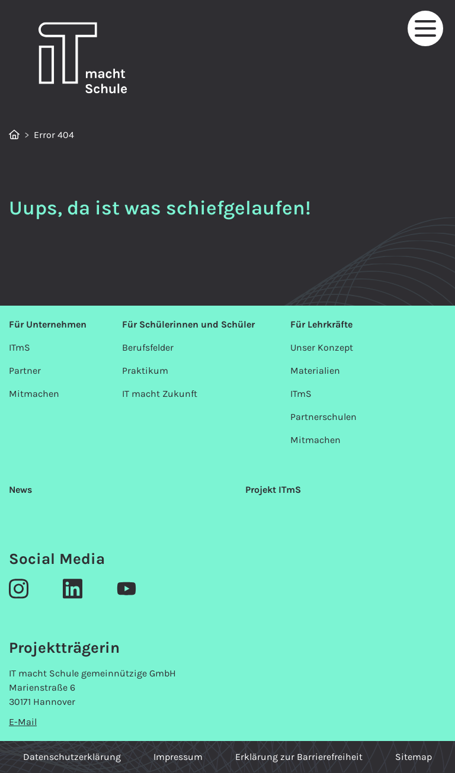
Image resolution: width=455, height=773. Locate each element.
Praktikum (145, 370)
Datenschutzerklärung (72, 756)
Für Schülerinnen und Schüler (188, 324)
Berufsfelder (148, 347)
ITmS (19, 347)
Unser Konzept (321, 347)
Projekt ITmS (273, 489)
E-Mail (23, 721)
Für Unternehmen (47, 324)
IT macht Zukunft (159, 393)
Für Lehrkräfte (321, 324)
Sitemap (413, 756)
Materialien (315, 370)
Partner (25, 370)
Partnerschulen (323, 416)
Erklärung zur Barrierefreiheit (299, 756)
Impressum (178, 756)
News (20, 489)
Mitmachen (34, 393)
